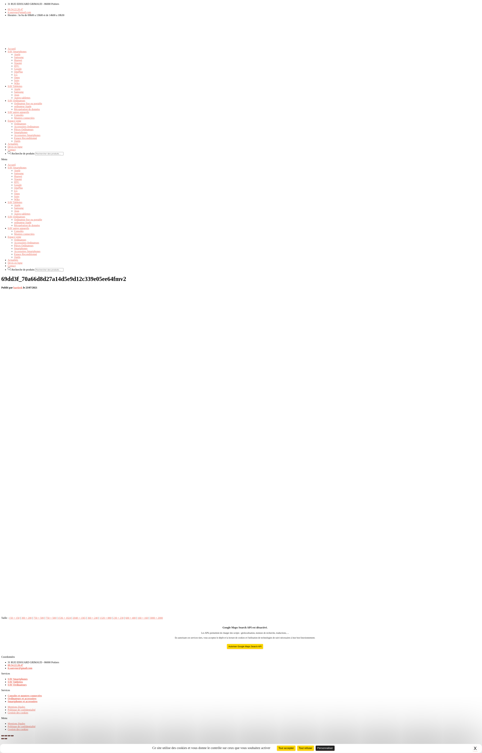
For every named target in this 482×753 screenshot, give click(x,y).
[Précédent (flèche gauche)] (2, 738)
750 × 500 (38, 618)
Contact (12, 149)
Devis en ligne (15, 146)
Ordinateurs (20, 123)
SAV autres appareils (18, 112)
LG (15, 74)
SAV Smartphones (17, 51)
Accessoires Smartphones (27, 135)
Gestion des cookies (18, 712)
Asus (16, 94)
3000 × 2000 (156, 618)
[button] (241, 159)
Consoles (19, 115)
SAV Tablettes (15, 86)
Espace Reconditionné (25, 138)
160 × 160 (143, 618)
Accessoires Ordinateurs (26, 126)
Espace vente (14, 120)
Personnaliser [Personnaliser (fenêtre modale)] (325, 748)
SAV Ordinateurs (16, 100)
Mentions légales (16, 707)
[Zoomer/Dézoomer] (12, 735)
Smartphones (21, 132)
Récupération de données (27, 109)
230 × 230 (118, 618)
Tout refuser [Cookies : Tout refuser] (305, 748)
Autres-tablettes (22, 97)
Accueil (12, 48)
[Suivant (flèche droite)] (5, 738)
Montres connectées (24, 118)
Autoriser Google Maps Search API (245, 646)
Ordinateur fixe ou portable (28, 103)
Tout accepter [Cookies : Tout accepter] (286, 748)
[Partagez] (5, 735)
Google (18, 69)
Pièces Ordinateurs (23, 129)
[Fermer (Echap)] (2, 735)
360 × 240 (92, 618)
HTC (16, 66)
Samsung (19, 57)
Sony (16, 80)
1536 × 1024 (64, 618)
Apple (17, 54)
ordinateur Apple (22, 106)
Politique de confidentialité (21, 709)
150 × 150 (14, 618)
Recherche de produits (23, 153)
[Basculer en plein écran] (9, 735)
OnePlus (18, 71)
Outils (17, 141)
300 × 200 (26, 618)
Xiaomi (18, 63)
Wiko (17, 83)
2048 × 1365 (79, 618)
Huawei (18, 60)
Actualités (13, 144)
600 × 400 (130, 618)
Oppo (17, 77)
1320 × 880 (105, 618)
